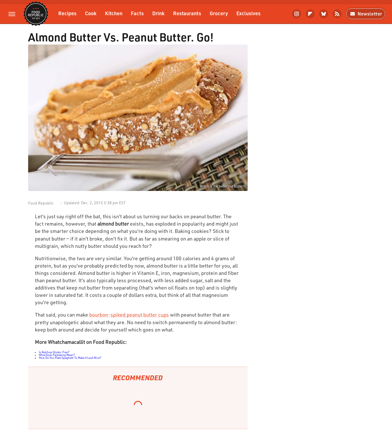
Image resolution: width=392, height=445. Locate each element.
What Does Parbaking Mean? (57, 355)
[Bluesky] (323, 13)
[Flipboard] (310, 13)
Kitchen (113, 13)
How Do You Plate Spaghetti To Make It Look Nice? (70, 357)
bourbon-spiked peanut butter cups (129, 315)
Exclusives (248, 13)
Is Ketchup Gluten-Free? (54, 352)
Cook (91, 13)
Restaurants (187, 13)
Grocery (219, 13)
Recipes (67, 13)
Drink (158, 13)
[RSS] (337, 13)
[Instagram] (296, 13)
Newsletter (365, 14)
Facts (137, 13)
